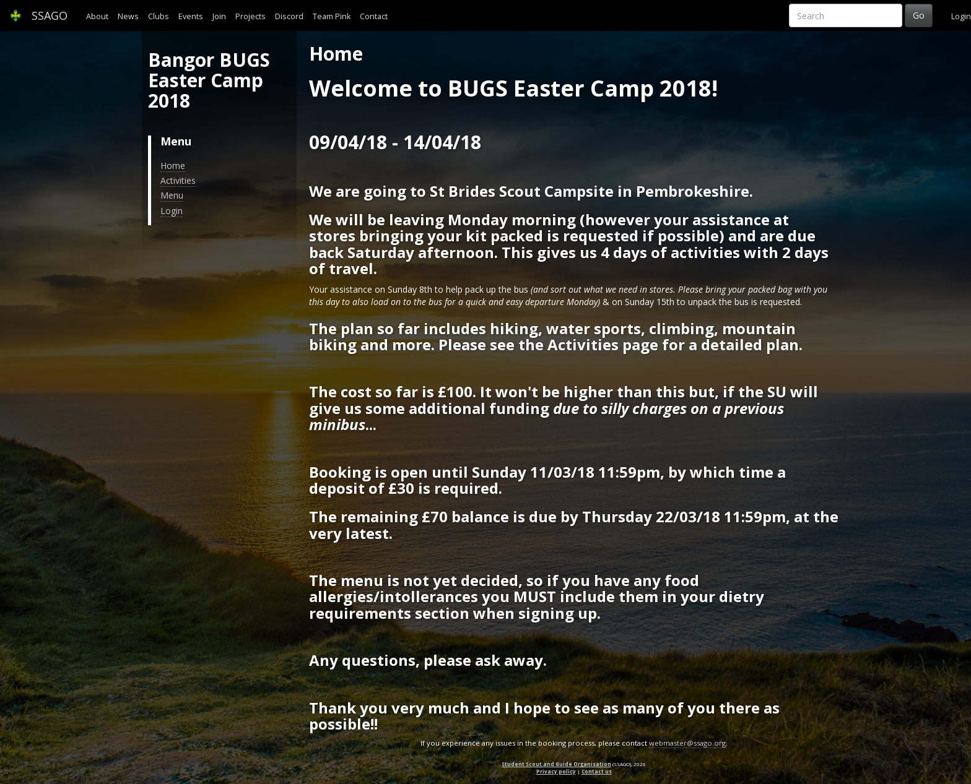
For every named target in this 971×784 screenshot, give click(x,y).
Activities (178, 180)
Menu (171, 195)
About (97, 16)
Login (961, 16)
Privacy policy (556, 771)
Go (919, 15)
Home (172, 165)
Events (190, 16)
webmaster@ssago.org (687, 742)
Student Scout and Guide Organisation (556, 763)
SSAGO (38, 15)
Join (219, 16)
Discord (289, 16)
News (128, 16)
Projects (250, 16)
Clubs (158, 16)
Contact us (596, 771)
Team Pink (332, 16)
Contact (374, 16)
